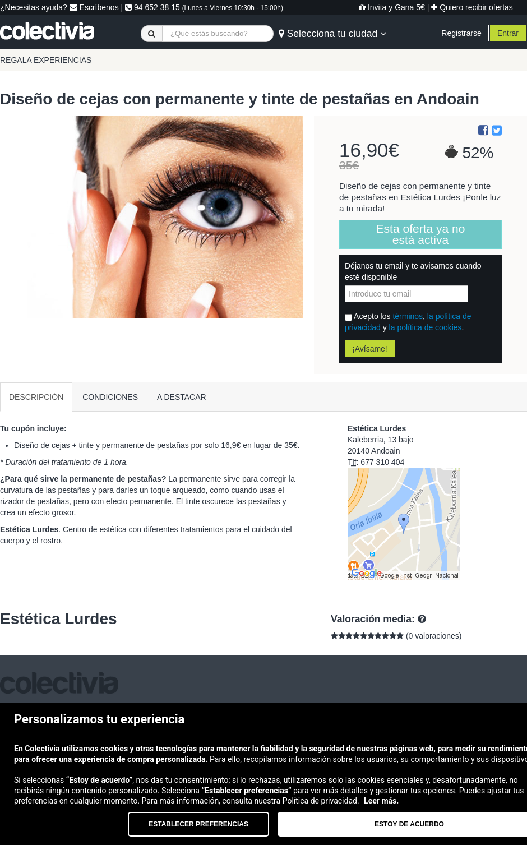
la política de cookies (425, 327)
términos (407, 316)
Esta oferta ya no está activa (420, 234)
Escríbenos (94, 7)
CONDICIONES (110, 397)
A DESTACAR (181, 397)
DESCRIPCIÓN (36, 397)
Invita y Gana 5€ (392, 7)
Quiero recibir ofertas (472, 7)
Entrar (508, 33)
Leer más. (381, 800)
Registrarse (461, 33)
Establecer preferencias (198, 824)
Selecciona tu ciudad (332, 33)
